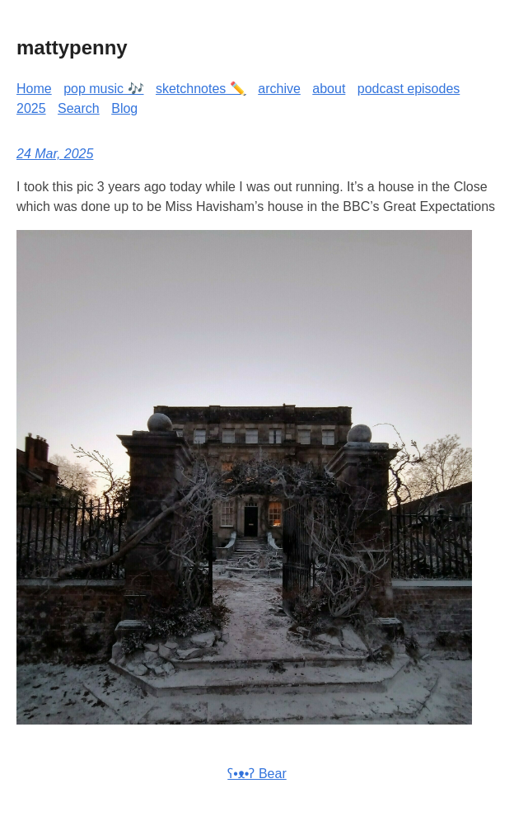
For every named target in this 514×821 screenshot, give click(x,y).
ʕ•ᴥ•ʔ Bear (256, 774)
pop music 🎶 (103, 89)
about (328, 89)
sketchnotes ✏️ (201, 89)
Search (79, 108)
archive (279, 89)
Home (34, 89)
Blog (124, 108)
